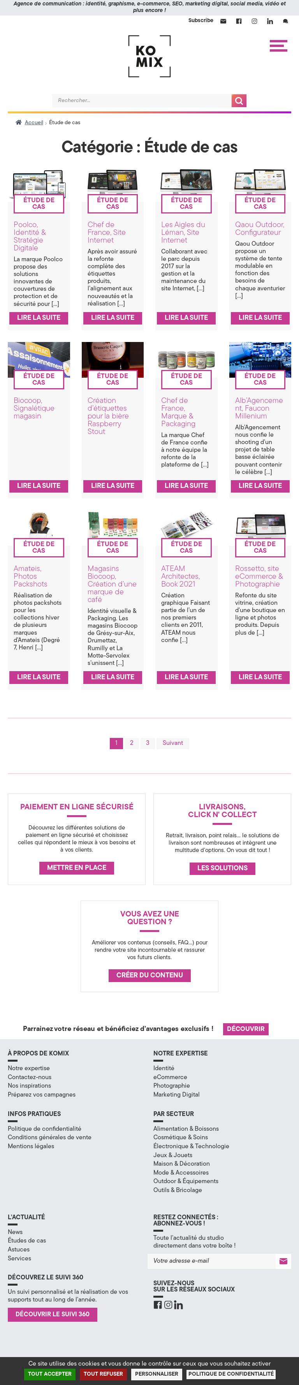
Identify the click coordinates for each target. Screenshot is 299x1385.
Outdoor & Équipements (185, 1181)
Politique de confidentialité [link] (231, 1374)
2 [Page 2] (132, 743)
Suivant (173, 743)
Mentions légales (31, 1147)
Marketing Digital (176, 1095)
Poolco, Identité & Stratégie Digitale (30, 236)
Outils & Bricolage (177, 1190)
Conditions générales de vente (49, 1138)
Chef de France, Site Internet (107, 233)
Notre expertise (29, 1069)
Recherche (239, 101)
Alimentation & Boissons (186, 1129)
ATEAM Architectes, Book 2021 (180, 576)
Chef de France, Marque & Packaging (178, 412)
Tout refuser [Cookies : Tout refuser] (103, 1374)
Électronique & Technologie (191, 1147)
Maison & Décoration (181, 1164)
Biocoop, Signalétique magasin (34, 408)
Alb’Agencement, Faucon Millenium (259, 408)
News (15, 1232)
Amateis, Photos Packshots (30, 576)
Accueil (34, 123)
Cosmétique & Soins (180, 1138)
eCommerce (170, 1077)
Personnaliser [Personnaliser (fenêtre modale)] (156, 1374)
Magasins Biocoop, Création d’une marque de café (112, 584)
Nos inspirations (29, 1086)
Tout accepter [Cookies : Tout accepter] (50, 1374)
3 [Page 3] (148, 743)
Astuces (19, 1250)
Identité (163, 1069)
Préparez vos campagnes (42, 1095)
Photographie (171, 1086)
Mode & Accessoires (181, 1173)
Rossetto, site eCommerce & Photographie (259, 576)
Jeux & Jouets (172, 1155)
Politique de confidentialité (44, 1129)
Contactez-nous (29, 1077)
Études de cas (27, 1241)
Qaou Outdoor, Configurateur (259, 229)
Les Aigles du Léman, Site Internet (183, 233)
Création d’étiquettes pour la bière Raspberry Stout (108, 416)
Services (19, 1259)
